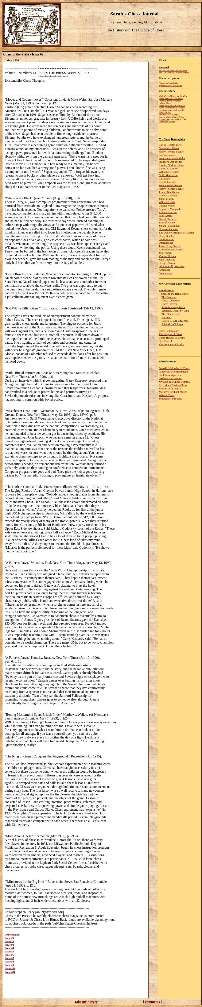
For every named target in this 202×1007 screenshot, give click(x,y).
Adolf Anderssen (168, 212)
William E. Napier (169, 171)
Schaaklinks (164, 119)
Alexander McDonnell (171, 249)
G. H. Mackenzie (168, 175)
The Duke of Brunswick (172, 232)
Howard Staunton (168, 229)
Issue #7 (9, 958)
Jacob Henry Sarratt (169, 246)
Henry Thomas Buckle (171, 151)
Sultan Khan (165, 273)
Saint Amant (165, 215)
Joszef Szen (165, 252)
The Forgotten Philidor (171, 344)
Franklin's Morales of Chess (174, 368)
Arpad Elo (164, 269)
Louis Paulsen (166, 239)
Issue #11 (10, 972)
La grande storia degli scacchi (171, 110)
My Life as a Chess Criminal (174, 381)
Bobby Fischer (165, 112)
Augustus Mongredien (171, 209)
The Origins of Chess (170, 334)
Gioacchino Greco (169, 148)
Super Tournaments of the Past (171, 108)
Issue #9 (9, 965)
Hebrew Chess (165, 103)
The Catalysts (169, 297)
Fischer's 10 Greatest (170, 378)
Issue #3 (9, 944)
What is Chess (166, 395)
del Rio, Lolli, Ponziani (171, 266)
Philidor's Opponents (170, 161)
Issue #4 (9, 948)
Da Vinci (166, 317)
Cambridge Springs (167, 121)
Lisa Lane (164, 178)
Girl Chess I (165, 341)
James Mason (166, 198)
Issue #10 (10, 968)
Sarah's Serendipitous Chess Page (173, 70)
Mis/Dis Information (170, 388)
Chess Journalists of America (171, 98)
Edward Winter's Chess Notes (171, 117)
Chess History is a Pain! (172, 337)
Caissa (165, 320)
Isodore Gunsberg (168, 195)
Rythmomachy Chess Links (170, 85)
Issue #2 (9, 941)
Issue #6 (9, 954)
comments (152, 1002)
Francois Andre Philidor (172, 158)
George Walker (167, 205)
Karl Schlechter (167, 182)
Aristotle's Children (172, 324)
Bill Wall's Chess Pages (169, 114)
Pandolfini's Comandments (173, 371)
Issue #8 (9, 961)
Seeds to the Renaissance (175, 293)
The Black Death (171, 314)
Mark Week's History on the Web (173, 96)
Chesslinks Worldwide (168, 83)
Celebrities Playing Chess (173, 385)
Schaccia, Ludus (170, 310)
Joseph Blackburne (169, 192)
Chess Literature (171, 300)
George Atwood (167, 263)
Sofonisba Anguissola (173, 307)
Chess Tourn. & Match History (172, 105)
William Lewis (167, 202)
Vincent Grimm (167, 256)
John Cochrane (167, 259)
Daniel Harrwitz (167, 219)
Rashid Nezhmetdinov (171, 165)
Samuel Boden (167, 222)
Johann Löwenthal (169, 225)
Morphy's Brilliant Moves (173, 391)
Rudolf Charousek (169, 168)
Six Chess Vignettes (170, 375)
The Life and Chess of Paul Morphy (174, 73)
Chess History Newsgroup (170, 101)
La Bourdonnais (167, 155)
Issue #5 (9, 951)
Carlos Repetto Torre (170, 144)
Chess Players (169, 303)
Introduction (12, 934)
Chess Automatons (169, 330)
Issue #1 (9, 938)
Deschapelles (166, 242)
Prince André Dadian (170, 185)
